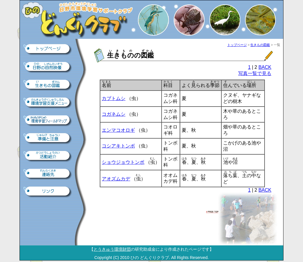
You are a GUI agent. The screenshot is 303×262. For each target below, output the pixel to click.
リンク (48, 192)
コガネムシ (113, 114)
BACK (264, 67)
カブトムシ (113, 98)
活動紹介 (48, 156)
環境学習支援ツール (48, 103)
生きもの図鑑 (48, 85)
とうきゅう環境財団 (112, 249)
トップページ (48, 49)
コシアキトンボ (118, 145)
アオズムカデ (116, 178)
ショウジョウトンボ (123, 162)
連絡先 (48, 174)
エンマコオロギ (118, 130)
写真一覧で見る (254, 73)
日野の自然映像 (48, 67)
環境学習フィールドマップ (48, 120)
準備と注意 (48, 138)
